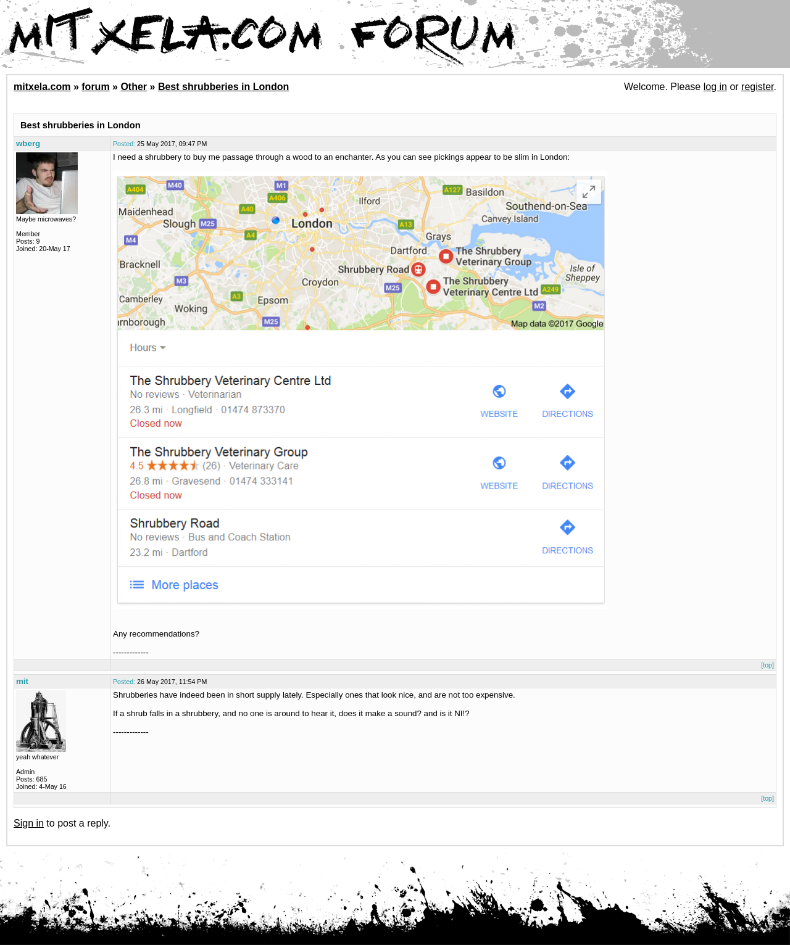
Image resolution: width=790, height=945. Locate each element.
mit (22, 681)
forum (95, 86)
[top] (767, 665)
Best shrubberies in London (223, 86)
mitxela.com (42, 86)
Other (133, 86)
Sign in (29, 823)
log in (715, 86)
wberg (28, 143)
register (757, 86)
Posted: (124, 143)
